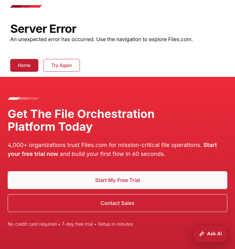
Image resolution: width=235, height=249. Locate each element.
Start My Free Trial (117, 180)
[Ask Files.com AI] (210, 234)
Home (24, 65)
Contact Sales (117, 203)
